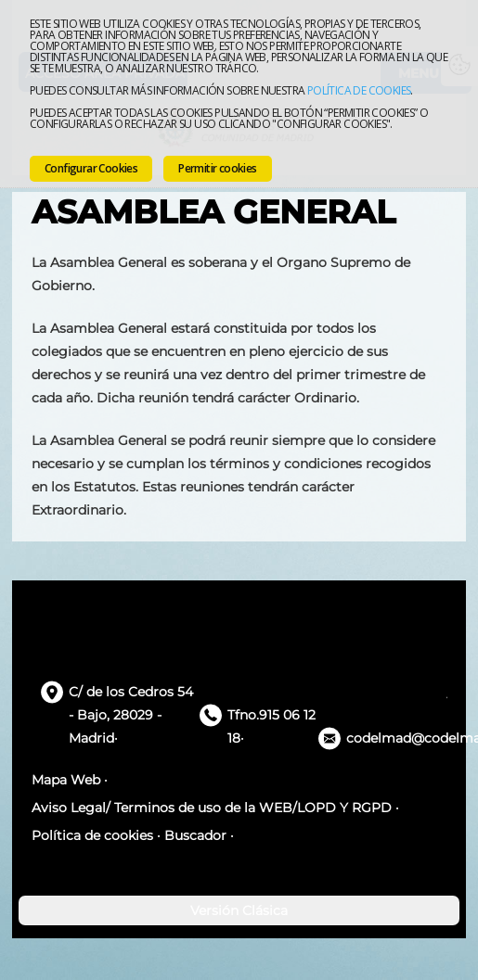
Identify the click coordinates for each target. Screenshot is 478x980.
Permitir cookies (217, 168)
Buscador (195, 835)
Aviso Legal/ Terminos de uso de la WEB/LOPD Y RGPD (212, 807)
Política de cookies (359, 90)
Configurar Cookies (91, 168)
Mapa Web (66, 779)
